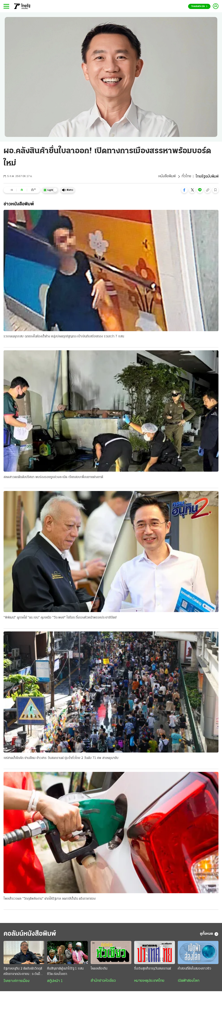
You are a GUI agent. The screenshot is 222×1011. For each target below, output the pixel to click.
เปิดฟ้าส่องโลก (188, 981)
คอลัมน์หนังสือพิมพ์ (31, 934)
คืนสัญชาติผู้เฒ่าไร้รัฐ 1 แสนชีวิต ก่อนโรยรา (65, 971)
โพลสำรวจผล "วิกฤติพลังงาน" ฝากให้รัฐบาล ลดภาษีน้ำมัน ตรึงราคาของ (50, 899)
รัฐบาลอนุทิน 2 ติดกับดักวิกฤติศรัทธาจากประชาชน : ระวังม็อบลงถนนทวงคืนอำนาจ (24, 972)
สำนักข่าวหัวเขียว (103, 981)
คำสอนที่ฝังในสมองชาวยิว (194, 969)
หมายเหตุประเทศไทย (149, 981)
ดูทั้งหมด (209, 934)
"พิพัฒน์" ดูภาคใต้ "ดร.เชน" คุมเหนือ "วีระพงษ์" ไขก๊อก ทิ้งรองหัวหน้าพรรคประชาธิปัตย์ (60, 618)
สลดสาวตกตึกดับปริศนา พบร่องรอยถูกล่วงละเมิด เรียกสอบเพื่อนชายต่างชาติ (53, 477)
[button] (184, 190)
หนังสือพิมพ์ (166, 176)
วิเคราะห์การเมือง (16, 981)
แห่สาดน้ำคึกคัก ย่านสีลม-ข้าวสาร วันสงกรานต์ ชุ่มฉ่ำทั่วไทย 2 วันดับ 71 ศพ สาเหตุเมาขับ (61, 758)
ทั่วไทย (186, 176)
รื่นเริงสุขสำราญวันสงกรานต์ (152, 969)
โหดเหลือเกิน (99, 969)
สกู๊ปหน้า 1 (55, 981)
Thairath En (199, 6)
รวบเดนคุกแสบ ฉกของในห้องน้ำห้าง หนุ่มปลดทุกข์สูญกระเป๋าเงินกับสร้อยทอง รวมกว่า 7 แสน (64, 336)
